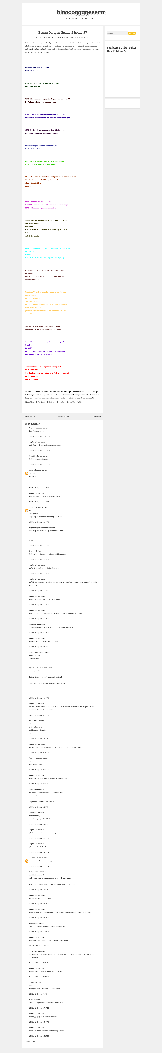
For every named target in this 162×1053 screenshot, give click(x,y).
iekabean (33, 789)
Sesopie (32, 923)
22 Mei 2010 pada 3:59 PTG (39, 632)
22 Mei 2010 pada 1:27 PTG (39, 522)
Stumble (71, 402)
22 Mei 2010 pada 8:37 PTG (39, 738)
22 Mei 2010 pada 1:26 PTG (39, 502)
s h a (31, 999)
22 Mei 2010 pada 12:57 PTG (39, 464)
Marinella (33, 812)
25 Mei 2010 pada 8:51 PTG (39, 1022)
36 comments (83, 37)
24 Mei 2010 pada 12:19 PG (39, 946)
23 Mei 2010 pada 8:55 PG (38, 807)
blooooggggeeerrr (81, 12)
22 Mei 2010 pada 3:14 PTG (39, 590)
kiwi (31, 551)
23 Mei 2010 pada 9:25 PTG (39, 903)
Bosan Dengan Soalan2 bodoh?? (62, 32)
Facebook (40, 402)
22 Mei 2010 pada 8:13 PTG (39, 715)
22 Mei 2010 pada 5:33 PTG (39, 698)
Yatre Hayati (34, 858)
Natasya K (33, 624)
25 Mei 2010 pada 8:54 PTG (39, 1036)
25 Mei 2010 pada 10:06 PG (38, 994)
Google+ (61, 402)
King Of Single (35, 652)
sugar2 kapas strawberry (39, 527)
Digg (80, 402)
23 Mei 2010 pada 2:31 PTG (39, 852)
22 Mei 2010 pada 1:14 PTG (39, 488)
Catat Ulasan (30, 1041)
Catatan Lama (97, 416)
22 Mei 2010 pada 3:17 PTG (39, 618)
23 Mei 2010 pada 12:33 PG (38, 784)
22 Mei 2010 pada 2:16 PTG (39, 559)
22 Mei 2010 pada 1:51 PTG (39, 545)
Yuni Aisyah (34, 951)
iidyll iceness (35, 507)
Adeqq (32, 982)
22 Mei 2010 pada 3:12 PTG (39, 573)
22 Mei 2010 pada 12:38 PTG (39, 436)
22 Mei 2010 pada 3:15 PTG (39, 604)
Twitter (51, 402)
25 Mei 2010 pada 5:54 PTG (39, 1008)
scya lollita (34, 470)
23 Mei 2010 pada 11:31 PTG (39, 931)
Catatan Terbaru (29, 416)
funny (66, 37)
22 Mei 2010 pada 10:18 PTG (39, 752)
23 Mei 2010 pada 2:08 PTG (39, 824)
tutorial (72, 37)
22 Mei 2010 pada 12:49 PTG (39, 450)
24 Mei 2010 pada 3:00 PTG (39, 963)
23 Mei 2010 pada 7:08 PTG (39, 889)
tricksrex (33, 721)
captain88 (33, 442)
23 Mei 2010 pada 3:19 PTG (39, 866)
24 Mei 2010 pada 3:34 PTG (39, 977)
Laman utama (63, 416)
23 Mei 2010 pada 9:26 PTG (39, 917)
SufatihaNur (34, 456)
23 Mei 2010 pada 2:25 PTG (39, 838)
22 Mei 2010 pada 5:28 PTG (39, 646)
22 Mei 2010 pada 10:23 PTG (39, 770)
